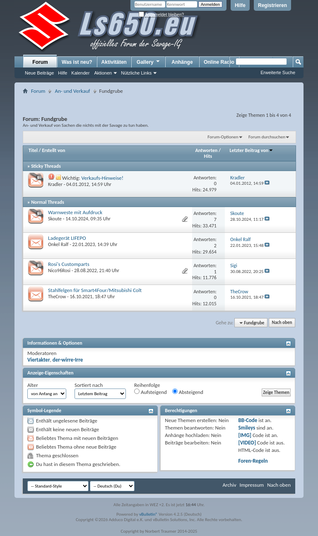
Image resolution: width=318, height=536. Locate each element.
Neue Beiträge (39, 72)
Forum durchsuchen (266, 137)
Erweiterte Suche (277, 72)
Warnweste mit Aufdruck (75, 212)
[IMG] (244, 435)
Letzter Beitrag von (252, 150)
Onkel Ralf (58, 244)
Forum (40, 62)
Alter (32, 385)
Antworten (206, 150)
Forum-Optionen (222, 137)
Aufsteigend (150, 392)
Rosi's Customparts (68, 264)
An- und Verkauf (72, 91)
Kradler (55, 184)
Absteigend (187, 392)
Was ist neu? (77, 62)
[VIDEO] (247, 442)
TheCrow (57, 296)
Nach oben (282, 323)
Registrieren (272, 5)
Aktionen (103, 72)
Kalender (80, 72)
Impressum (251, 485)
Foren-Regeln (252, 461)
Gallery (149, 62)
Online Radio (219, 62)
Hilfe (240, 5)
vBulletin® (148, 514)
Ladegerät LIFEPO (67, 238)
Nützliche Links (136, 72)
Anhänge (182, 62)
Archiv (229, 485)
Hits (208, 156)
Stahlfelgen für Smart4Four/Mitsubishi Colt (95, 290)
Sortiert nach (89, 385)
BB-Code (247, 420)
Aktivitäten (114, 62)
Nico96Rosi (59, 270)
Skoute (55, 219)
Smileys (246, 428)
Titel (33, 150)
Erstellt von (53, 150)
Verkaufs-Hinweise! (102, 178)
